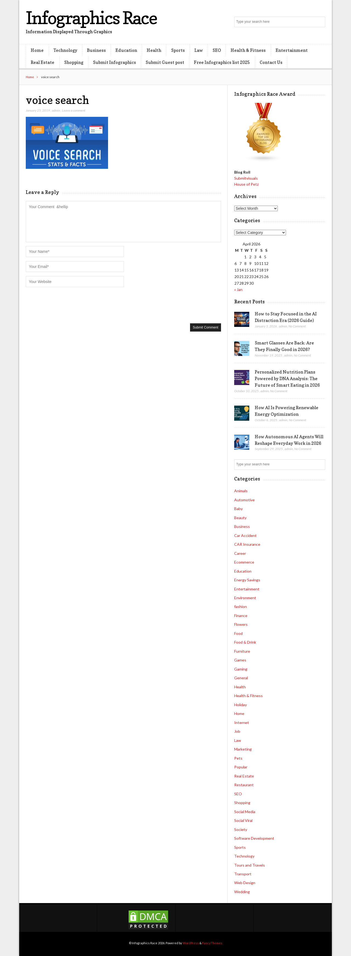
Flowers (241, 624)
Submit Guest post (165, 62)
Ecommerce (244, 562)
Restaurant (244, 784)
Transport (242, 874)
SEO (217, 50)
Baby (238, 508)
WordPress (191, 943)
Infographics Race (91, 17)
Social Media (244, 811)
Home (37, 50)
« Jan (238, 289)
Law (198, 50)
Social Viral (243, 820)
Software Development (254, 838)
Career (240, 553)
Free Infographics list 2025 (222, 62)
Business (96, 50)
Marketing (243, 749)
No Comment (297, 326)
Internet (241, 722)
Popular (240, 767)
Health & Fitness (248, 50)
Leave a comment (73, 110)
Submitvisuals (246, 178)
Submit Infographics (114, 62)
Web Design (244, 882)
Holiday (240, 704)
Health (154, 50)
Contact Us (271, 62)
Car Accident (245, 535)
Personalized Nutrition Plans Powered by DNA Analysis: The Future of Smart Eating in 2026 (287, 378)
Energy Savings (247, 580)
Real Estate (42, 62)
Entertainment (292, 50)
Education (126, 50)
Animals (241, 490)
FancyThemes (212, 943)
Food (238, 633)
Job (237, 731)
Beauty (240, 517)
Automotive (244, 499)
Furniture (242, 651)
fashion (240, 606)
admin (56, 110)
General (241, 677)
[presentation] (67, 304)
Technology (65, 50)
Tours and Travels (249, 865)
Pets (238, 758)
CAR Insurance (247, 544)
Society (240, 829)
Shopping (73, 62)
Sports (178, 50)
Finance (240, 615)
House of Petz (246, 184)
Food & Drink (245, 642)
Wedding (242, 891)
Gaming (240, 669)
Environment (245, 597)
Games (240, 660)
